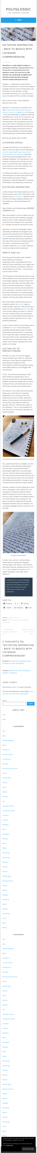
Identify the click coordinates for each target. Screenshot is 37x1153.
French (4, 773)
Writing (4, 927)
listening (4, 622)
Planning (5, 839)
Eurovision (13, 328)
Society (4, 885)
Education (5, 764)
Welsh (4, 923)
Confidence (5, 750)
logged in (14, 687)
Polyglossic (18, 9)
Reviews (5, 867)
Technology (5, 913)
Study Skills (5, 899)
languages (26, 620)
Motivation (5, 825)
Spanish (4, 890)
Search (4, 701)
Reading (4, 862)
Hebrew (4, 792)
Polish (4, 236)
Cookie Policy (9, 1145)
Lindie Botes (17, 197)
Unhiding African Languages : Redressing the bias (9, 632)
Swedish (5, 909)
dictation (9, 620)
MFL (9, 622)
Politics (4, 848)
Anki (3, 715)
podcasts (19, 246)
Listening (5, 820)
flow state (27, 309)
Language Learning (13, 617)
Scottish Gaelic (6, 876)
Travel (4, 918)
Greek (4, 787)
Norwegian (5, 834)
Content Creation (7, 754)
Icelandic (5, 796)
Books (4, 745)
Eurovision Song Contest (10, 768)
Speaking (5, 895)
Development (6, 759)
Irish (3, 801)
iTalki (3, 719)
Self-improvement (7, 881)
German (4, 782)
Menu (20, 20)
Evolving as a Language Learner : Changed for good (28, 632)
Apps (4, 736)
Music (4, 829)
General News (6, 778)
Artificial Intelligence (8, 740)
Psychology (5, 857)
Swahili (4, 904)
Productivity (6, 853)
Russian (4, 871)
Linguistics (5, 815)
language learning (17, 620)
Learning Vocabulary (8, 810)
